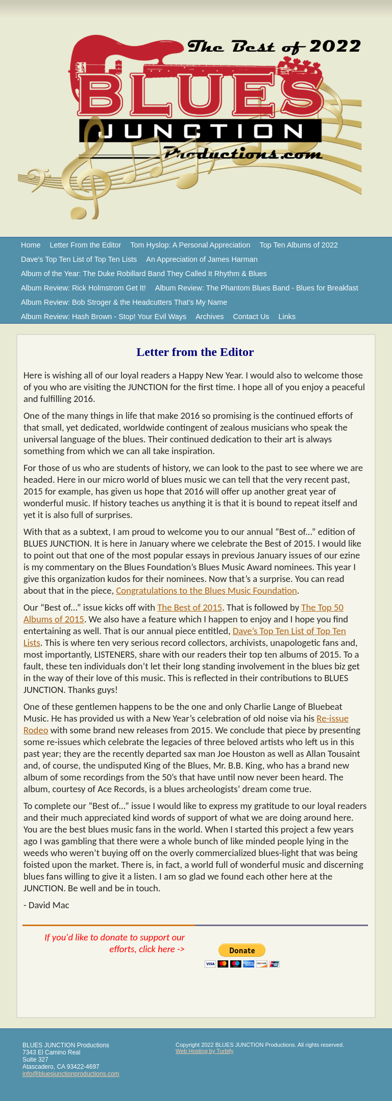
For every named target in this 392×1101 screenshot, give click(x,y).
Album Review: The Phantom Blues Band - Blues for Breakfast (256, 288)
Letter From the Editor (85, 245)
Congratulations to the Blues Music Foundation (206, 590)
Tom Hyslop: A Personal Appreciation (190, 245)
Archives (209, 316)
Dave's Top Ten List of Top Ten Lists (79, 259)
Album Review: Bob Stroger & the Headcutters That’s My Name (124, 302)
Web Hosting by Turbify (205, 1051)
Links (287, 316)
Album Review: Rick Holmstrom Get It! (83, 288)
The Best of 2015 (189, 607)
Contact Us (251, 316)
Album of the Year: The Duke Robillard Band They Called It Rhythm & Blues (144, 273)
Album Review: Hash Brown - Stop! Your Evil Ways (103, 316)
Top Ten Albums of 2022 (299, 245)
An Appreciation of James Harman (201, 259)
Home (30, 245)
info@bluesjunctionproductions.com (70, 1073)
